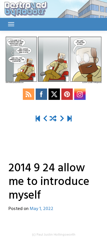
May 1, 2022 (41, 209)
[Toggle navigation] (11, 24)
